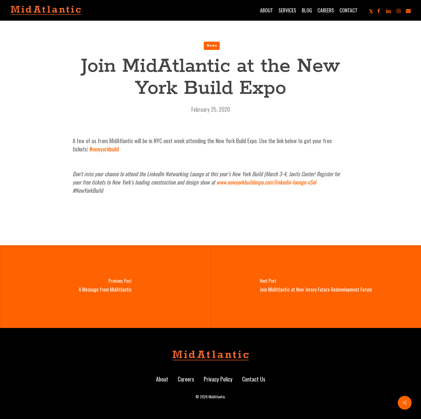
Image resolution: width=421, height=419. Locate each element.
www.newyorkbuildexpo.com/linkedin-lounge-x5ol (266, 182)
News (211, 46)
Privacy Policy (218, 379)
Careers (186, 379)
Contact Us (253, 379)
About (162, 379)
